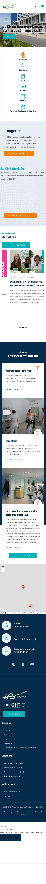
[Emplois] (23, 86)
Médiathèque (8, 743)
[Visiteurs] (23, 96)
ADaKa (41, 807)
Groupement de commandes (13, 763)
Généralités (22, 281)
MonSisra (7, 796)
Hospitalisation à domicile (12, 776)
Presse (6, 739)
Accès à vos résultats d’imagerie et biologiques (20, 747)
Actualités (7, 730)
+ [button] (3, 566)
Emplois (23, 91)
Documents (7, 735)
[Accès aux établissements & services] (23, 106)
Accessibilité (23, 814)
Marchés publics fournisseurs (13, 767)
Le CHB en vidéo (12, 169)
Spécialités (23, 80)
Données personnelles (25, 812)
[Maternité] (23, 55)
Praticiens (23, 70)
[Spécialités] (23, 76)
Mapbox (43, 613)
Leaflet (3, 613)
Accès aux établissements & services (23, 111)
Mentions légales (9, 812)
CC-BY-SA (31, 613)
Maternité (23, 60)
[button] (20, 327)
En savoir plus (9, 36)
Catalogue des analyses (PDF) (14, 772)
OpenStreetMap (17, 613)
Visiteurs (23, 101)
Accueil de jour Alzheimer (18, 370)
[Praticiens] (23, 65)
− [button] (3, 570)
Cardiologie (11, 441)
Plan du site (39, 812)
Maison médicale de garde (12, 792)
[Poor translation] (15, 837)
